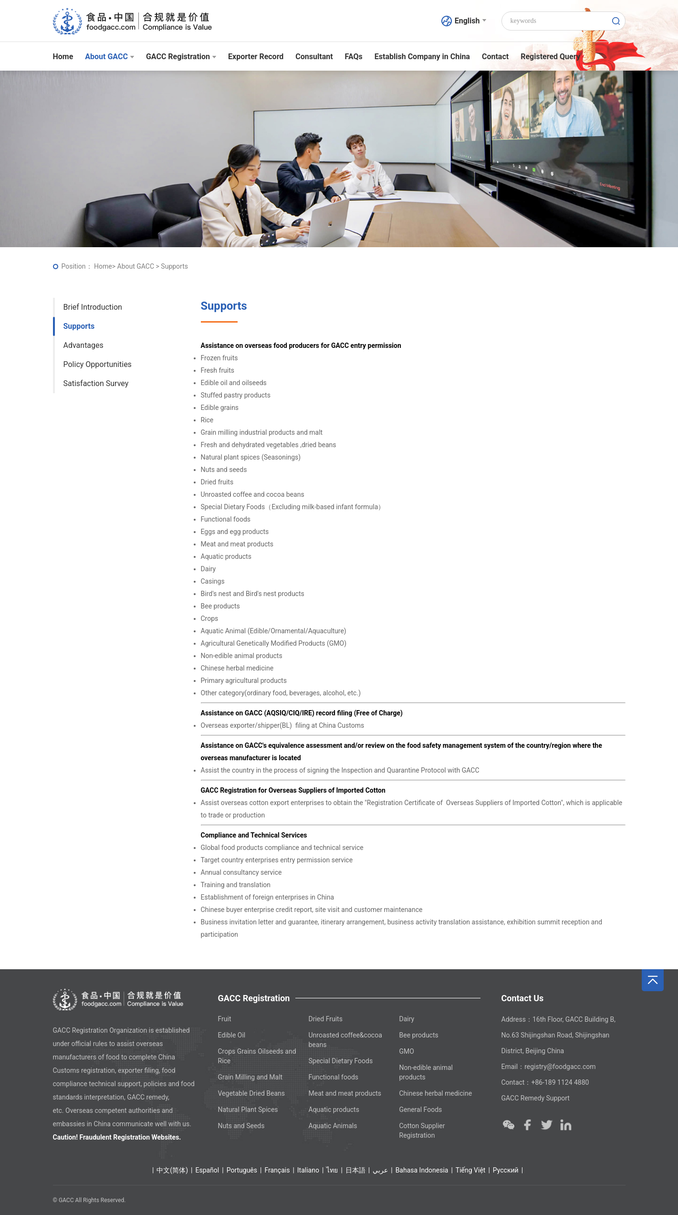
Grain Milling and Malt (250, 1077)
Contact (495, 56)
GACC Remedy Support (535, 1098)
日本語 (355, 1170)
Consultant (314, 56)
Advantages (83, 345)
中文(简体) (172, 1170)
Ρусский (506, 1170)
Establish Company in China (422, 56)
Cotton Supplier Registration (422, 1130)
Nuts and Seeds (241, 1126)
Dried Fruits (326, 1019)
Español (207, 1170)
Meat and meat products (345, 1093)
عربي (380, 1170)
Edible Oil (232, 1035)
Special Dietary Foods (341, 1061)
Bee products (418, 1035)
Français (277, 1170)
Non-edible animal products (426, 1072)
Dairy (407, 1019)
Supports (79, 326)
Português (242, 1170)
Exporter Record (255, 56)
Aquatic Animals (333, 1126)
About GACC (109, 56)
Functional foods (334, 1077)
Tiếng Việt (471, 1170)
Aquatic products (334, 1109)
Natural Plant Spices (248, 1109)
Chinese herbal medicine (435, 1093)
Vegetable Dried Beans (251, 1093)
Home (63, 56)
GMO (406, 1051)
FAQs (354, 56)
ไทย (332, 1170)
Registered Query (550, 56)
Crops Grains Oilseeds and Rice (257, 1056)
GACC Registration (181, 56)
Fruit (224, 1019)
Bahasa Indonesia (422, 1170)
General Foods (420, 1109)
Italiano (308, 1170)
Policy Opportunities (97, 364)
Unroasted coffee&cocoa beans (345, 1039)
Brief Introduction (92, 307)
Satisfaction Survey (96, 383)
